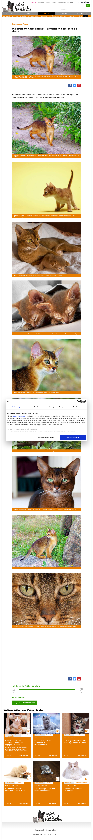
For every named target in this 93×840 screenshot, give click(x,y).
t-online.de (33, 2)
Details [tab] (36, 406)
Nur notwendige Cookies (46, 437)
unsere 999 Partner (19, 416)
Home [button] (11, 13)
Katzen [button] (46, 13)
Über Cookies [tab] (77, 406)
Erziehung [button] (15, 16)
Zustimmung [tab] (16, 406)
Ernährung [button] (44, 16)
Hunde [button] (29, 13)
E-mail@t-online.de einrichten (65, 2)
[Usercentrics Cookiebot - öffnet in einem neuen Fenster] (78, 401)
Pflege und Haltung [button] (33, 16)
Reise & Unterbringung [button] (59, 16)
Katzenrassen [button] (72, 16)
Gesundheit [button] (23, 16)
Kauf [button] (50, 16)
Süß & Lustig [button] (6, 16)
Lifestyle (54, 2)
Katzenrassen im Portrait (20, 24)
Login (87, 5)
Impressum (39, 830)
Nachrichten (41, 2)
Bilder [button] (85, 16)
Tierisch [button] (64, 13)
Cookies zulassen (73, 437)
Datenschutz (49, 830)
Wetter (48, 2)
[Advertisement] (46, 652)
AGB (56, 830)
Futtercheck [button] (82, 13)
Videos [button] (80, 16)
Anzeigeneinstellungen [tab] (56, 406)
